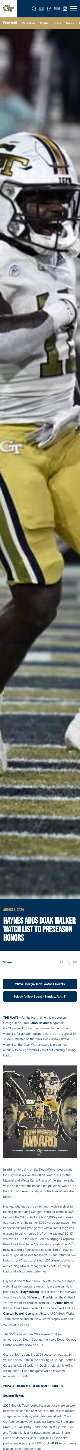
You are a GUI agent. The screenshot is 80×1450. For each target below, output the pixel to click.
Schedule (28, 23)
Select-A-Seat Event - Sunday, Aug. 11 (40, 996)
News (70, 23)
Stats (57, 23)
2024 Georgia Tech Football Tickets (40, 984)
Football (10, 23)
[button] (34, 9)
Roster (44, 23)
